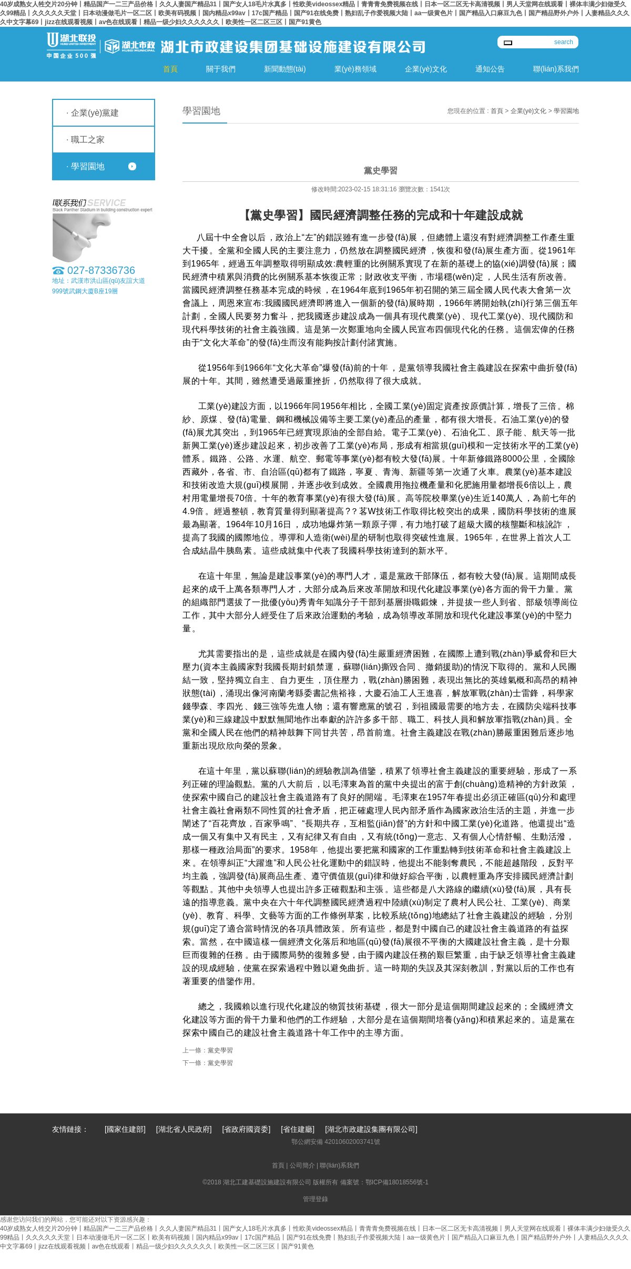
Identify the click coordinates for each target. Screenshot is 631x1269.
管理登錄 (315, 1199)
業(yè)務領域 (355, 69)
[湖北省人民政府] (184, 1129)
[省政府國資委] (246, 1129)
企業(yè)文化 (426, 69)
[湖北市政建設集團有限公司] (371, 1129)
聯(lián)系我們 (556, 69)
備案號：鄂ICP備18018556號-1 (384, 1182)
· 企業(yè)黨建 (92, 112)
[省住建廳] (297, 1129)
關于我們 (221, 69)
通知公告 (490, 69)
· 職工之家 (85, 139)
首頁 (170, 69)
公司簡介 (302, 1165)
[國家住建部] (125, 1129)
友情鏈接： (70, 1129)
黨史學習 (220, 1050)
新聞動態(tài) (285, 69)
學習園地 (566, 111)
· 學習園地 (85, 166)
